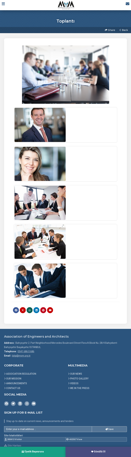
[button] (4, 5)
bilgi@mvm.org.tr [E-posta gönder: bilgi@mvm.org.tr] (21, 354)
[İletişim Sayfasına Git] (126, 5)
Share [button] (110, 29)
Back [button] (123, 29)
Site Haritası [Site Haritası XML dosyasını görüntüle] (12, 444)
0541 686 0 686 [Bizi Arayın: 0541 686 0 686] (26, 350)
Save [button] (109, 428)
